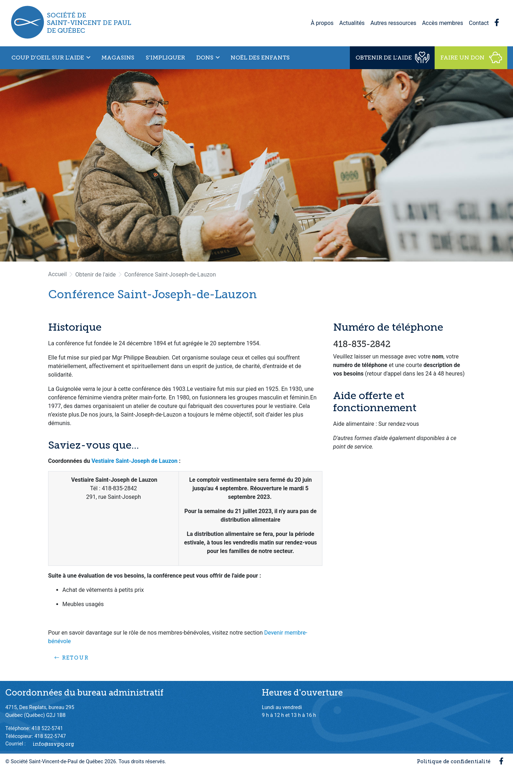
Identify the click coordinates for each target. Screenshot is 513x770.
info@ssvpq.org (53, 743)
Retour (72, 658)
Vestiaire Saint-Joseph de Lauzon (135, 461)
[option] (256, 165)
